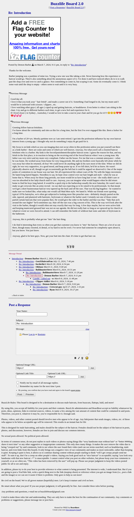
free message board (73, 514)
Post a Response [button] (57, 7)
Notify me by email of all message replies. (37, 387)
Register (41, 334)
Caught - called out (41, 278)
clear (96, 329)
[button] (84, 363)
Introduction (17, 258)
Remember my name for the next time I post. (39, 391)
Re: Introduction (78, 64)
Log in (32, 334)
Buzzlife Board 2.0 (75, 7)
